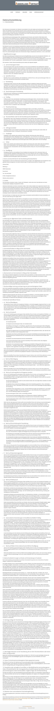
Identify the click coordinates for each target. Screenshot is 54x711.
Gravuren (25, 12)
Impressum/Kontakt (38, 12)
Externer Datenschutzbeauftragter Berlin (22, 698)
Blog (31, 12)
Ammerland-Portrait (28, 706)
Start (12, 12)
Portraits (18, 12)
